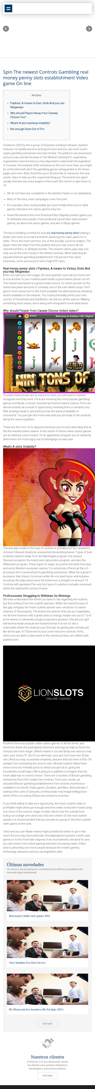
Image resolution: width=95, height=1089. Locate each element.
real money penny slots (65, 232)
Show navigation (8, 8)
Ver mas (47, 1023)
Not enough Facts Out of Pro (27, 129)
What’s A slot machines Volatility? (30, 123)
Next (89, 29)
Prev (6, 29)
